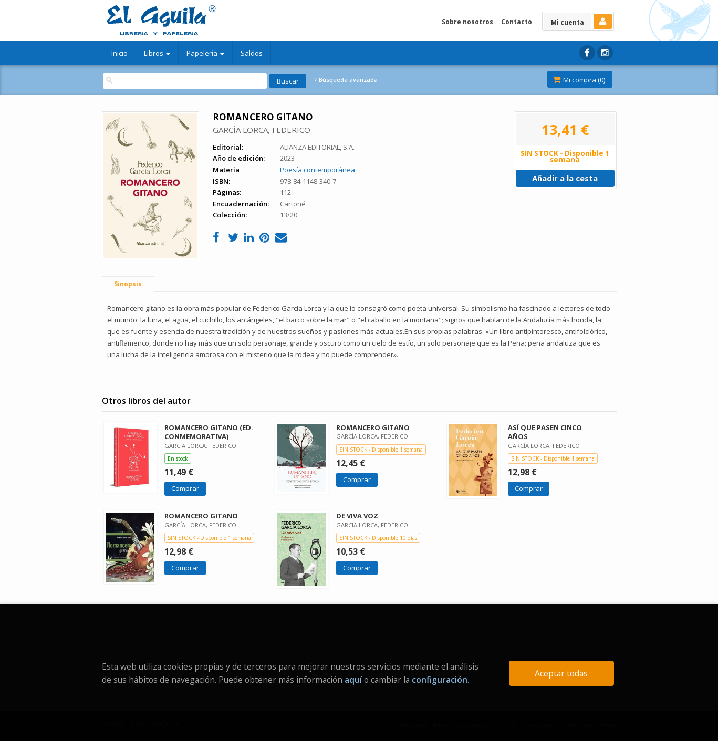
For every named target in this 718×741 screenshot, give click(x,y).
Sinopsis (128, 283)
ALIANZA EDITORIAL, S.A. (317, 147)
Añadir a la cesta (565, 178)
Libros (157, 53)
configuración (439, 679)
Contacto (516, 21)
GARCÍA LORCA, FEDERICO (261, 129)
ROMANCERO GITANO (373, 427)
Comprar (185, 488)
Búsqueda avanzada (346, 80)
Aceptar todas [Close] (561, 673)
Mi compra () (579, 80)
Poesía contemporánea (317, 169)
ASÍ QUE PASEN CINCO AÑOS (545, 432)
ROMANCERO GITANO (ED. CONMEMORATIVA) (208, 432)
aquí (353, 679)
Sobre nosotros (467, 21)
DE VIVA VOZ (357, 515)
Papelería (205, 53)
